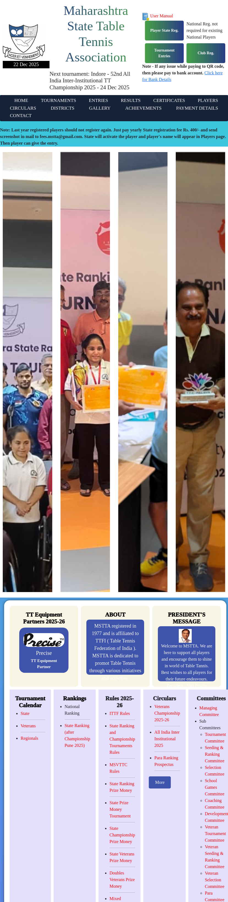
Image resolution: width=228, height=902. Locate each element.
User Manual (157, 15)
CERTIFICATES (169, 100)
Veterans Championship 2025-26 (167, 713)
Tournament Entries (164, 53)
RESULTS (131, 100)
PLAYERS (208, 100)
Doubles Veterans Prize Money (122, 880)
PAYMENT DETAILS (197, 108)
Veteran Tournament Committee (215, 833)
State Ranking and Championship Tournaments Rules (122, 739)
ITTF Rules (119, 713)
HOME (21, 100)
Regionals (29, 738)
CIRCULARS (23, 108)
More (160, 782)
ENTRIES (98, 100)
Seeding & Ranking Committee (214, 754)
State (25, 713)
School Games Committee (214, 787)
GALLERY (100, 108)
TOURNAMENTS (58, 100)
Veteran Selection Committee (214, 880)
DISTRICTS (63, 108)
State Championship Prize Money (122, 835)
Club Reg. (206, 53)
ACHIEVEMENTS (143, 108)
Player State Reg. (164, 30)
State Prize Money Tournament (120, 809)
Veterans (28, 725)
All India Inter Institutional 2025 (167, 739)
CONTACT (21, 115)
